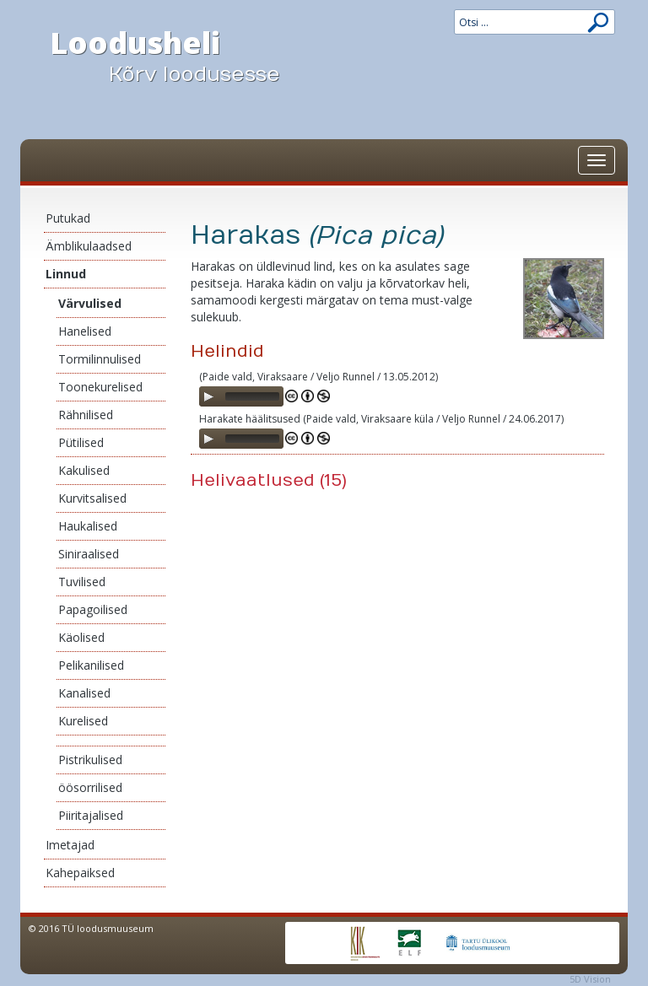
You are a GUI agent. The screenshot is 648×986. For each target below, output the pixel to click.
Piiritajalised (90, 815)
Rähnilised (85, 415)
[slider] (252, 396)
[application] (241, 396)
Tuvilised (81, 582)
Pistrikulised (90, 760)
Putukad (68, 218)
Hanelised (84, 331)
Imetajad (70, 845)
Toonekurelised (100, 387)
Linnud (66, 274)
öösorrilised (90, 787)
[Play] (208, 396)
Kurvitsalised (92, 498)
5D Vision (590, 979)
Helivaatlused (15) (269, 480)
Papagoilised (92, 609)
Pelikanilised (91, 665)
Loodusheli (180, 55)
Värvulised (90, 303)
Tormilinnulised (99, 359)
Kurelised (83, 721)
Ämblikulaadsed (89, 246)
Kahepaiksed (80, 873)
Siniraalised (88, 554)
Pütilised (81, 442)
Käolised (81, 637)
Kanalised (84, 693)
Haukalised (87, 526)
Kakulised (84, 470)
